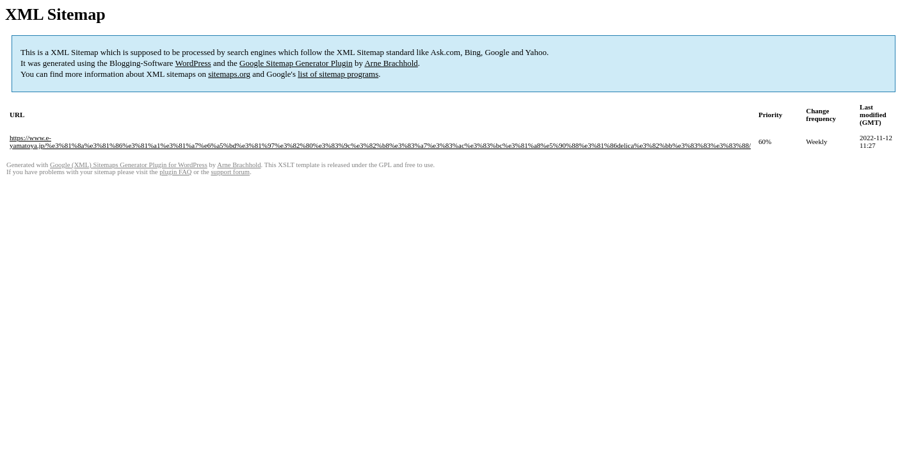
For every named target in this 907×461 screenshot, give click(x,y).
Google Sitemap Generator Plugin (296, 63)
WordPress (193, 63)
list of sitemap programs (338, 74)
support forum (230, 171)
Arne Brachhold (390, 63)
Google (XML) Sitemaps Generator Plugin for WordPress (128, 164)
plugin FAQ (175, 171)
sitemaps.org (229, 74)
